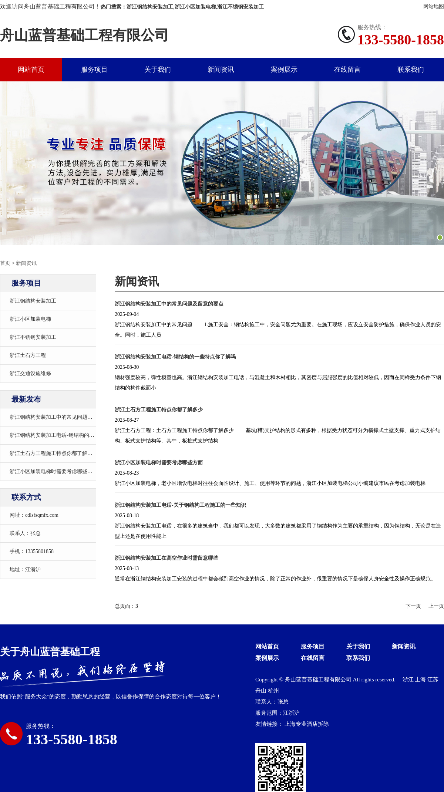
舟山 (261, 691)
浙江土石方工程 (28, 355)
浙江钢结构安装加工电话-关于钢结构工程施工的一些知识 (180, 505)
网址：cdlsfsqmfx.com (34, 515)
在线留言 (347, 69)
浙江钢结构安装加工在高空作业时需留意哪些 (166, 558)
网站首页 (31, 69)
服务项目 (94, 69)
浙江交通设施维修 (30, 373)
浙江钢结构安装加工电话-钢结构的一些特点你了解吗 (70, 435)
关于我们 (157, 69)
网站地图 (433, 6)
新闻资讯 (221, 69)
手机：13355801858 (32, 551)
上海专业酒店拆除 (307, 724)
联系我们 (410, 69)
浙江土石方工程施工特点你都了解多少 (54, 453)
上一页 (436, 606)
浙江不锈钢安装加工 (33, 337)
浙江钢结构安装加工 (33, 301)
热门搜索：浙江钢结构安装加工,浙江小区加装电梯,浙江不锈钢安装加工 (182, 7)
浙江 (409, 680)
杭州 (273, 691)
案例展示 (284, 69)
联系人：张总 (25, 533)
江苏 (432, 680)
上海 (421, 680)
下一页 (413, 606)
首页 (5, 263)
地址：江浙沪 (25, 569)
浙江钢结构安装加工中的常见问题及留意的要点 (64, 417)
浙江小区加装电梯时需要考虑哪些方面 (54, 471)
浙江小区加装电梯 (30, 319)
